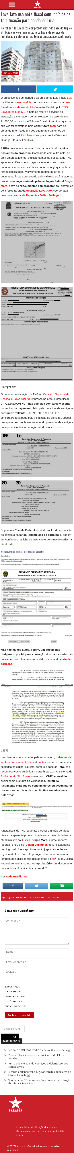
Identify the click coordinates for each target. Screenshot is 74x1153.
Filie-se (20, 1135)
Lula (69, 97)
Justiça (26, 839)
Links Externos (38, 1131)
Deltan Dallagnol (36, 844)
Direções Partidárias (46, 1127)
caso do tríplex (23, 102)
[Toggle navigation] (11, 4)
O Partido (29, 1127)
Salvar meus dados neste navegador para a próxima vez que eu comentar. (16, 996)
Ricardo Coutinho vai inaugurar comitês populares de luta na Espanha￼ (39, 1073)
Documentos (23, 1131)
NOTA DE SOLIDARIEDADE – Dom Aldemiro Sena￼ (39, 1050)
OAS (53, 125)
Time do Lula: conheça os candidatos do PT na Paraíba (36, 1056)
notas (42, 762)
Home (19, 1127)
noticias (51, 1131)
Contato (60, 1131)
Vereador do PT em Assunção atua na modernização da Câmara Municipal (39, 1081)
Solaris (30, 135)
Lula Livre (21, 897)
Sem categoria (10, 72)
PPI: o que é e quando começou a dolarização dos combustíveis (38, 1065)
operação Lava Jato (39, 190)
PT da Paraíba (37, 897)
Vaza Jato (53, 897)
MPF (54, 858)
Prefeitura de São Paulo (15, 776)
